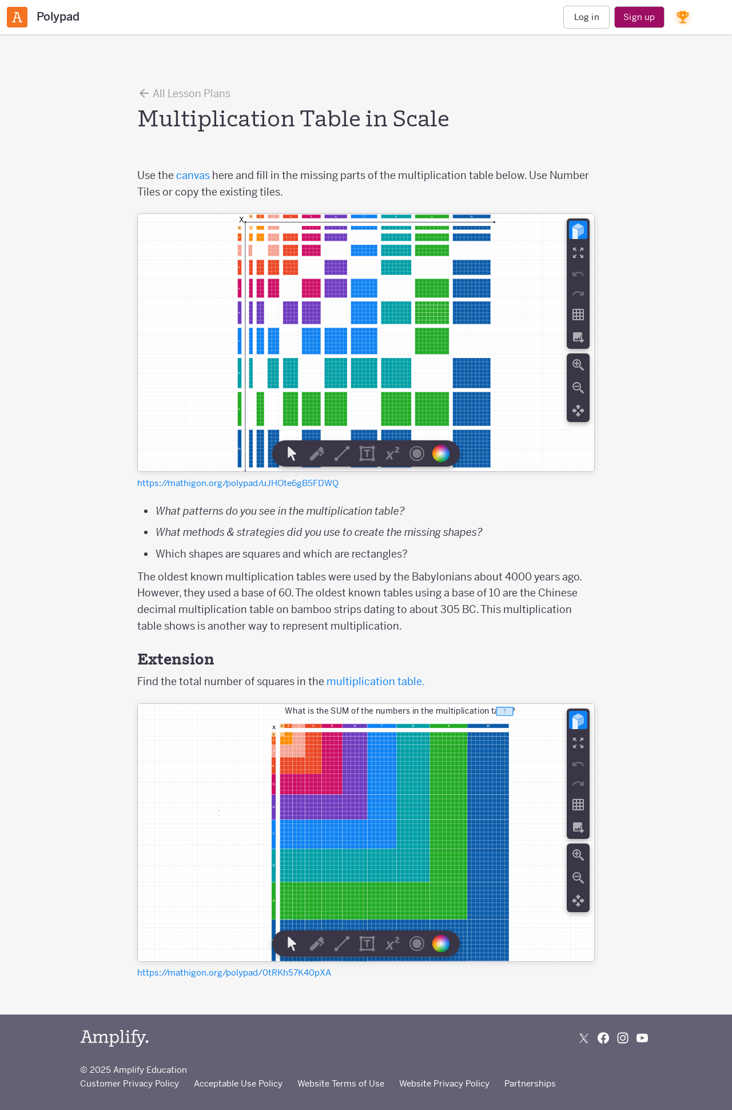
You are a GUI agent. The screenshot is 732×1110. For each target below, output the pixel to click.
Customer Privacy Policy (129, 1083)
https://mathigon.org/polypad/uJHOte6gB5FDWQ (238, 483)
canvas (193, 175)
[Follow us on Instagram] (622, 1038)
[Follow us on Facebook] (603, 1038)
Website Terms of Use (340, 1083)
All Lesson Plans (183, 93)
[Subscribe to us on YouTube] (642, 1038)
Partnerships (530, 1083)
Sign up (639, 16)
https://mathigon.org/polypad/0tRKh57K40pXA (234, 972)
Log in (586, 16)
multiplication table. (376, 681)
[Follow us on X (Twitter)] (584, 1038)
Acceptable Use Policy (238, 1083)
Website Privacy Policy (444, 1083)
